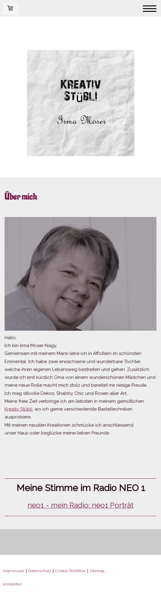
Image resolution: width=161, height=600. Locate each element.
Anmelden (12, 584)
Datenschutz (39, 570)
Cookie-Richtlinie (70, 570)
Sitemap (97, 570)
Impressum (13, 570)
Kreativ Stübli (18, 409)
